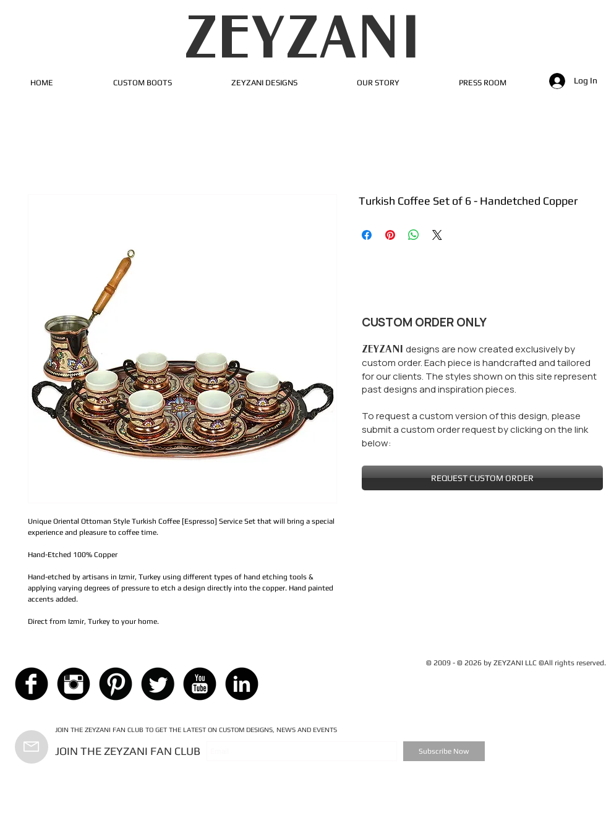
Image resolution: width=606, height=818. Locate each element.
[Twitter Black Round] (157, 684)
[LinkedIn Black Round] (241, 684)
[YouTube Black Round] (199, 684)
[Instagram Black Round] (73, 684)
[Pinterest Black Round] (115, 684)
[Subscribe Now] (444, 751)
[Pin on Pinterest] (390, 235)
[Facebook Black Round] (31, 684)
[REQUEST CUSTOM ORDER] (482, 478)
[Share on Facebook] (366, 235)
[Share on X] (437, 235)
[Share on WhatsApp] (413, 235)
